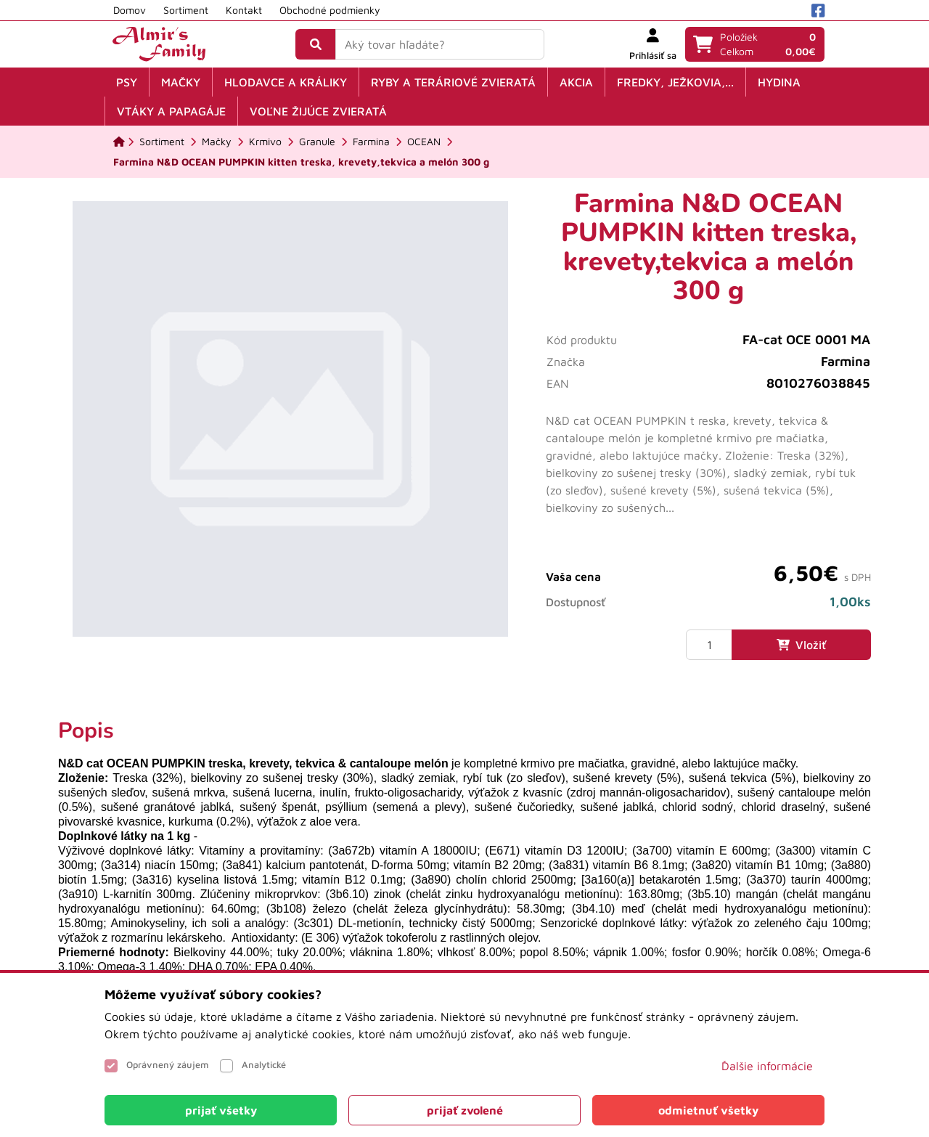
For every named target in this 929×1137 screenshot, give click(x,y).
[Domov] (119, 141)
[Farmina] (371, 141)
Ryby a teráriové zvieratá (453, 82)
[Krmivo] (265, 141)
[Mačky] (216, 141)
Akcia (576, 82)
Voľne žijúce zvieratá (318, 111)
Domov (129, 10)
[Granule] (317, 141)
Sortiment (185, 10)
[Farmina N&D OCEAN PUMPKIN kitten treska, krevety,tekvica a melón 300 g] (301, 162)
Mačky (180, 82)
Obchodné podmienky (329, 10)
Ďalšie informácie (767, 1065)
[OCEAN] (423, 141)
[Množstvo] (709, 644)
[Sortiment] (161, 141)
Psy (126, 82)
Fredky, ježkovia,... (675, 82)
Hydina (779, 82)
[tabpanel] (464, 860)
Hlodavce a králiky (285, 82)
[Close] (221, 1110)
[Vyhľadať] (315, 44)
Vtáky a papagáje (171, 111)
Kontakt (244, 10)
